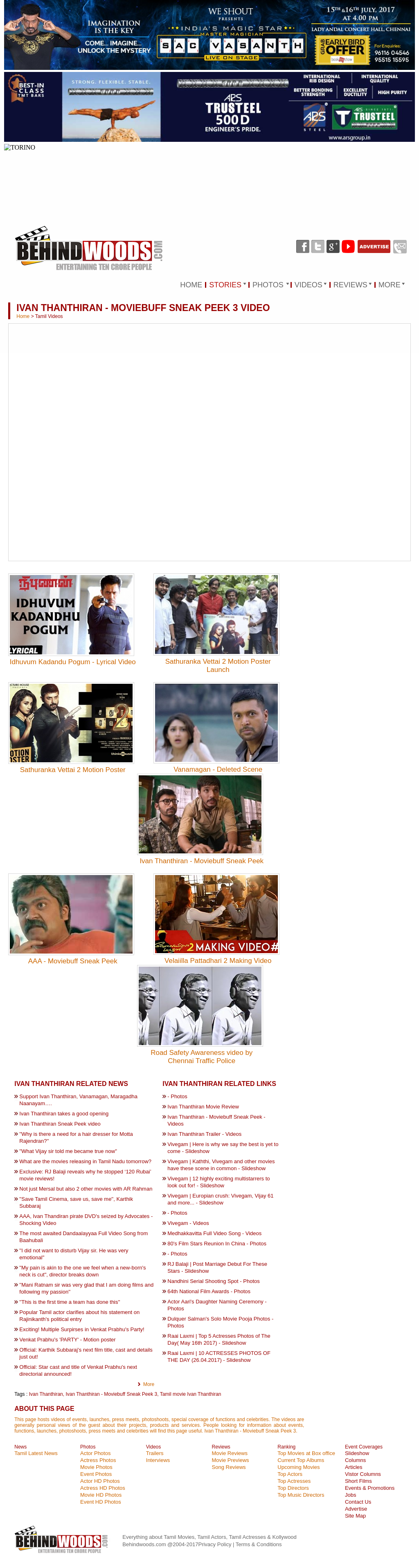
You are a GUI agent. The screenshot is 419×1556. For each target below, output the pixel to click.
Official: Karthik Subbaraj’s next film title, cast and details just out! (85, 1353)
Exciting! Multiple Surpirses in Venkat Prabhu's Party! (81, 1329)
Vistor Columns (363, 1474)
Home (22, 316)
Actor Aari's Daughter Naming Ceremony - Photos (216, 1305)
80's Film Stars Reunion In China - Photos (216, 1243)
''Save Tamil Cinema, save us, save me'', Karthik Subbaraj (76, 1202)
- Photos (177, 1096)
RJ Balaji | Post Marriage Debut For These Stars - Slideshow (217, 1267)
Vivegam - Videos (188, 1223)
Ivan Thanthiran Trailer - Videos (204, 1134)
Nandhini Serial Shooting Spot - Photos (213, 1281)
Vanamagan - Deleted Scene (217, 769)
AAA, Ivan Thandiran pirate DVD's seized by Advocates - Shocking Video (86, 1219)
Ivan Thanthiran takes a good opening (63, 1113)
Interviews (158, 1460)
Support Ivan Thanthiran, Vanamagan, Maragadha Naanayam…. (78, 1099)
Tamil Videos (49, 316)
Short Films (358, 1481)
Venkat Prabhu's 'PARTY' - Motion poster (67, 1340)
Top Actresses (294, 1481)
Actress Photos (98, 1460)
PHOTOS (268, 285)
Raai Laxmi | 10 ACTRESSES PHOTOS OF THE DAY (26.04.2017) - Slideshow (218, 1356)
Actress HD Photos (102, 1488)
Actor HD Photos (100, 1481)
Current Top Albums (300, 1460)
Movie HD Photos (101, 1495)
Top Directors (293, 1488)
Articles (354, 1467)
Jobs (350, 1495)
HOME (191, 285)
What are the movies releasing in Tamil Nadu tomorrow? (85, 1161)
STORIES (225, 285)
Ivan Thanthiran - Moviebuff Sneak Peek (202, 861)
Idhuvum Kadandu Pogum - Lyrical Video (73, 662)
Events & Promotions (369, 1488)
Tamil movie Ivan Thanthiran (190, 1394)
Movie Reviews (230, 1453)
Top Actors (289, 1474)
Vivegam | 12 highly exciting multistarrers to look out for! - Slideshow (218, 1182)
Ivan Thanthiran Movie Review (203, 1107)
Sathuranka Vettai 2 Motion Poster (73, 770)
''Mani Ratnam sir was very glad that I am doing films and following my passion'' (86, 1288)
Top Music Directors (300, 1495)
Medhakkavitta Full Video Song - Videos (214, 1233)
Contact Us (358, 1502)
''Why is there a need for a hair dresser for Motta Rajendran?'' (76, 1137)
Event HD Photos (100, 1502)
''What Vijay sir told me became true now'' (68, 1151)
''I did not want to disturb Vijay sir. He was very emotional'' (73, 1253)
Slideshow (357, 1453)
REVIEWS (350, 285)
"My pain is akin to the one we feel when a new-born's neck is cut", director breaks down (82, 1271)
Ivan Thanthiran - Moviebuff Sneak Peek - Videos (216, 1120)
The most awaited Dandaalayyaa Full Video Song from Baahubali (83, 1236)
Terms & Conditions (259, 1544)
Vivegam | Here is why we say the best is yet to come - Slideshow (222, 1147)
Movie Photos (96, 1467)
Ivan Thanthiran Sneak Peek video (60, 1124)
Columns (355, 1460)
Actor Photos (95, 1453)
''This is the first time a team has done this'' (69, 1302)
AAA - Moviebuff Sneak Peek (72, 961)
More (148, 1384)
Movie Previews (230, 1460)
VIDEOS (308, 285)
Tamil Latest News (35, 1453)
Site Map (355, 1516)
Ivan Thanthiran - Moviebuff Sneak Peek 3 (111, 1394)
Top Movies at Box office (306, 1453)
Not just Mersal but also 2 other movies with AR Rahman (85, 1189)
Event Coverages (364, 1447)
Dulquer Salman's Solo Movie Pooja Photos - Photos (220, 1322)
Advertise (356, 1509)
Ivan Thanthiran (46, 1394)
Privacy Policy (215, 1544)
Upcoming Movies (298, 1467)
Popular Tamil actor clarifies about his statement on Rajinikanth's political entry (79, 1315)
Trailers (155, 1453)
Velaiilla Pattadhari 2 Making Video (217, 961)
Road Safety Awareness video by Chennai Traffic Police (201, 1057)
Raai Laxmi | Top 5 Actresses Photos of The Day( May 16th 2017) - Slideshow (218, 1339)
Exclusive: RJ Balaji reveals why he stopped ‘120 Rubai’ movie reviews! (85, 1175)
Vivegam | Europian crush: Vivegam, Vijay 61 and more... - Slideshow (220, 1199)
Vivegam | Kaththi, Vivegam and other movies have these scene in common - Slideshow (221, 1164)
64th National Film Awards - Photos (208, 1291)
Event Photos (96, 1474)
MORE (389, 285)
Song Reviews (229, 1467)
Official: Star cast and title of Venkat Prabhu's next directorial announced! (78, 1370)
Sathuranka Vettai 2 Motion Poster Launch (218, 666)
